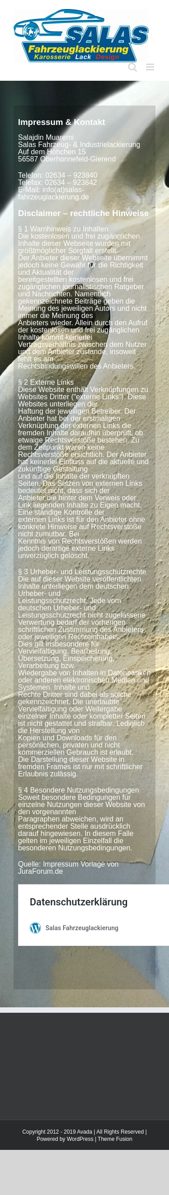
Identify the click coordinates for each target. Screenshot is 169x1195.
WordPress (80, 1139)
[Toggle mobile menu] (150, 67)
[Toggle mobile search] (132, 67)
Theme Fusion (115, 1139)
